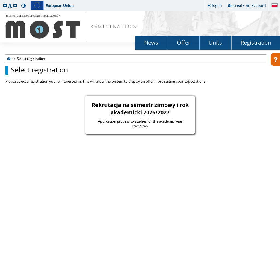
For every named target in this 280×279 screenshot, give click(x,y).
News (151, 42)
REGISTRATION (114, 27)
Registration (256, 42)
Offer (183, 42)
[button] (5, 5)
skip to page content (1, 1)
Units (215, 42)
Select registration (39, 70)
